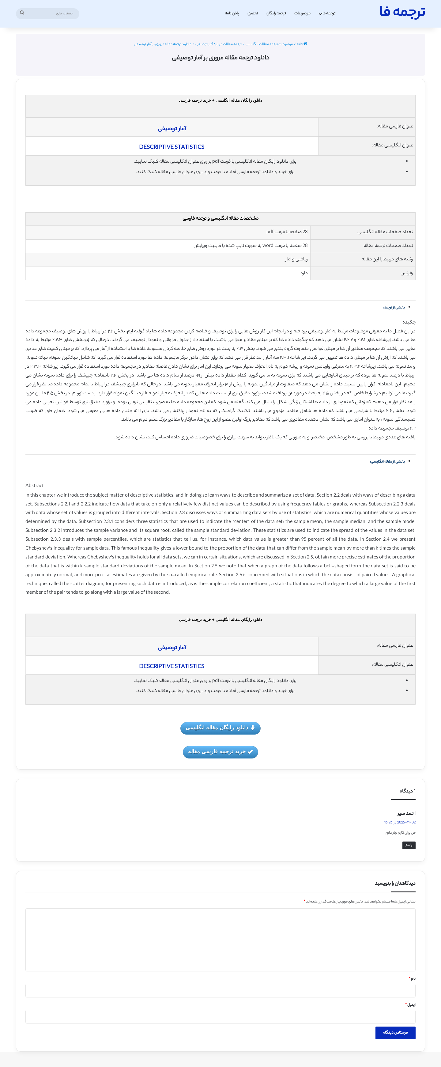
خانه (302, 44)
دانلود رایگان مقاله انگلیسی (220, 728)
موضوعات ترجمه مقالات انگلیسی (269, 44)
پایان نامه (232, 13)
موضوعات (302, 13)
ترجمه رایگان (276, 13)
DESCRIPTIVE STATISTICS (171, 148)
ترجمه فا (328, 13)
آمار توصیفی (172, 129)
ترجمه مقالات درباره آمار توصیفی (218, 44)
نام (412, 979)
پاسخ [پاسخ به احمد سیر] (409, 845)
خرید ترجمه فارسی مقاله (220, 751)
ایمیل (410, 1005)
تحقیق (252, 13)
